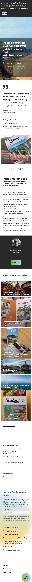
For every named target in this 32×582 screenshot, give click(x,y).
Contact (5, 565)
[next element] (20, 169)
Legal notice (7, 572)
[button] (16, 262)
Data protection (8, 568)
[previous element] (11, 169)
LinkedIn (16, 252)
